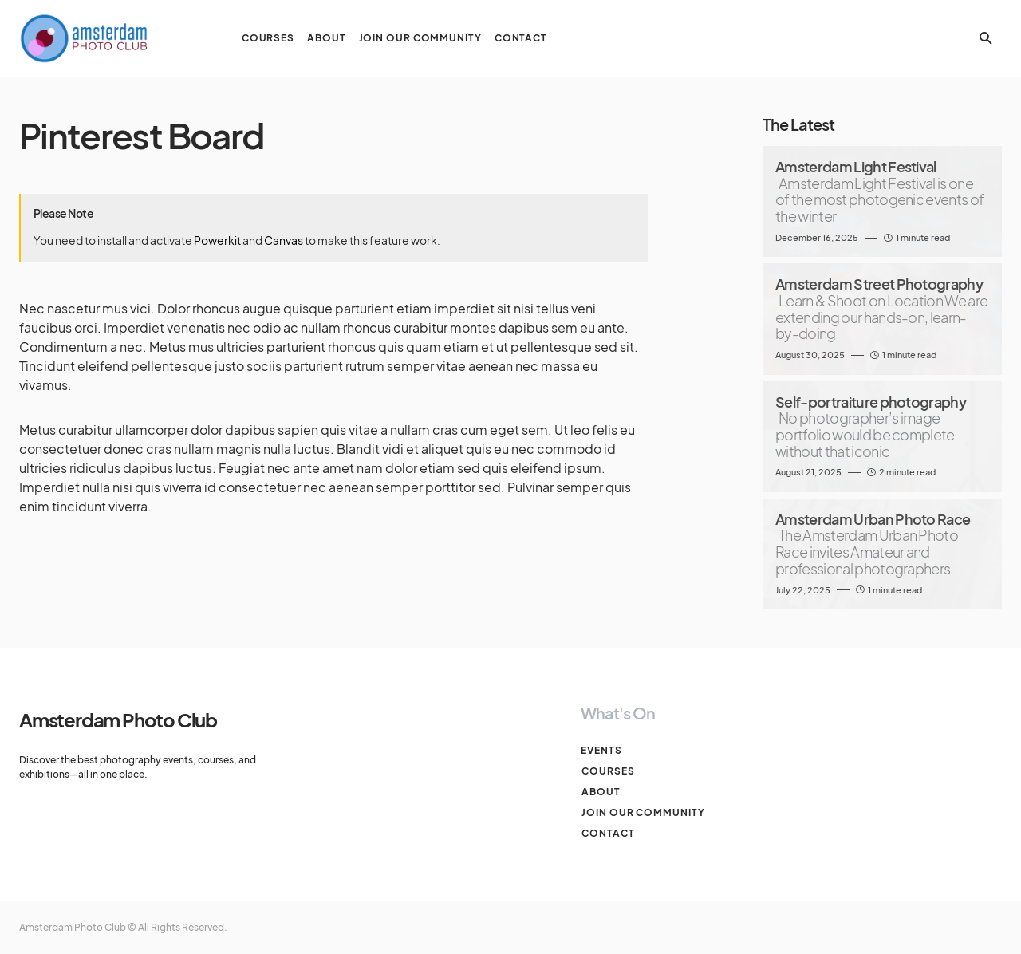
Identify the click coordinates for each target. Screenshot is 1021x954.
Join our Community (642, 812)
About (600, 792)
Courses (607, 771)
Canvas (283, 240)
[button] (986, 38)
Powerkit (217, 240)
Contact (607, 833)
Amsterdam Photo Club (118, 719)
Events (601, 750)
